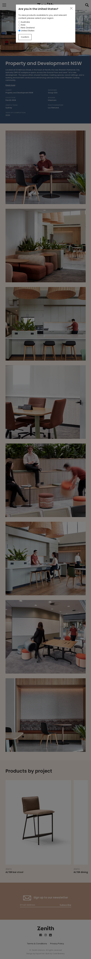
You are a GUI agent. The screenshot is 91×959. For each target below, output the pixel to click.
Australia (24, 22)
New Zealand (26, 28)
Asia (21, 25)
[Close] (71, 8)
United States (26, 31)
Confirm (25, 37)
